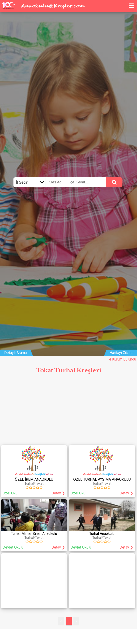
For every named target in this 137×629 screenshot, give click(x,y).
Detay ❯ (58, 493)
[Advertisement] (68, 411)
